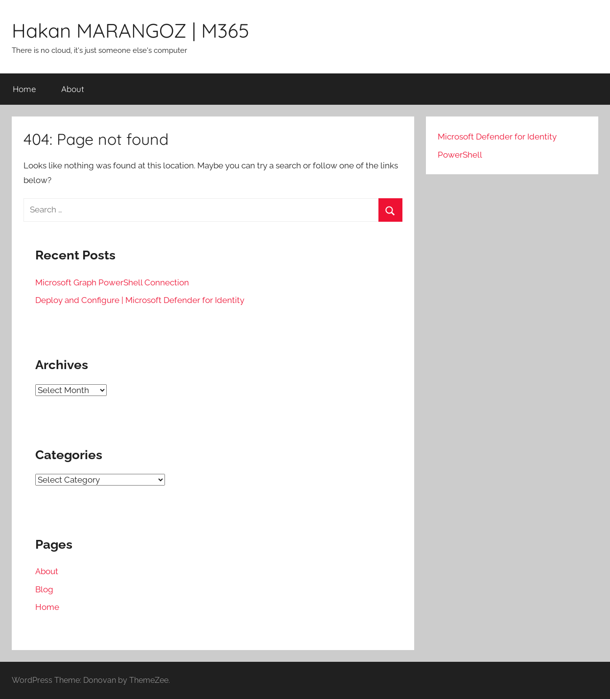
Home (24, 89)
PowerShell (460, 155)
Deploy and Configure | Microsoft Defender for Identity (139, 300)
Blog (44, 589)
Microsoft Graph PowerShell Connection (112, 282)
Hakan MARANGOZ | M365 (130, 30)
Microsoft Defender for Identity (497, 136)
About (72, 89)
